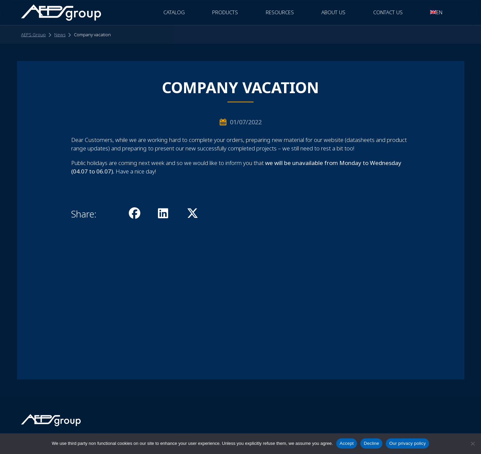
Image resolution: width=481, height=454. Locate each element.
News (59, 35)
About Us (333, 12)
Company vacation (92, 35)
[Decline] (472, 443)
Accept (347, 443)
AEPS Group (33, 35)
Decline (371, 443)
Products (225, 12)
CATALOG (174, 12)
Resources (280, 12)
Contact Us (388, 12)
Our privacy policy (407, 443)
